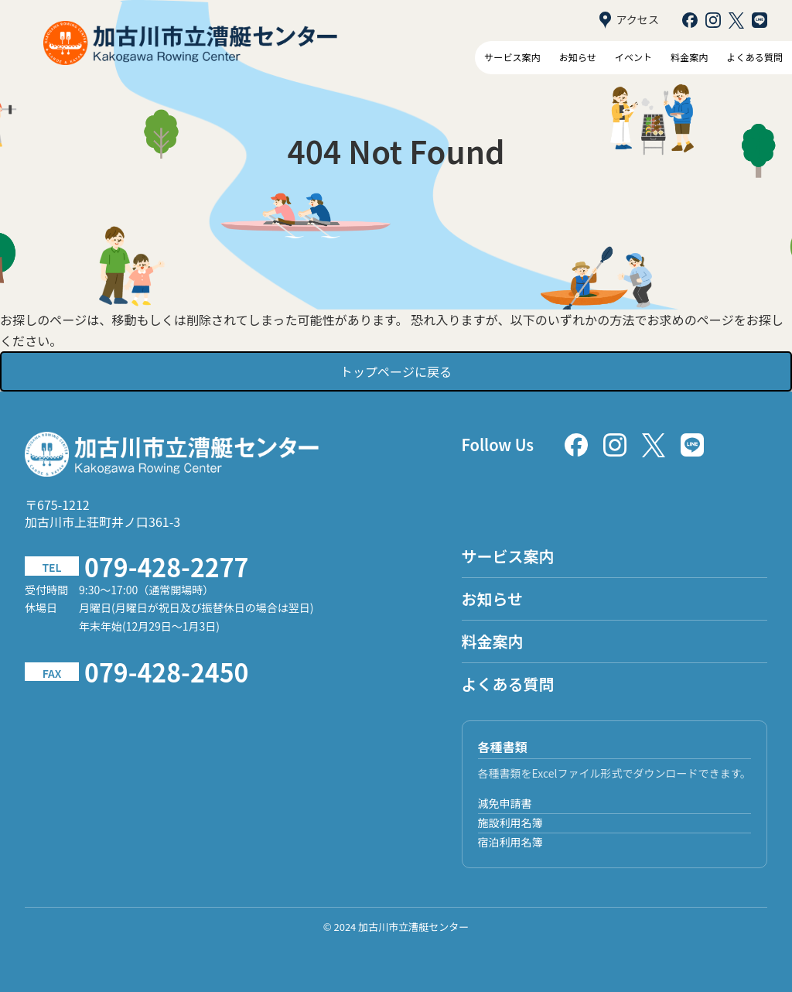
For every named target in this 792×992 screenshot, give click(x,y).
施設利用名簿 (510, 822)
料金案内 (689, 56)
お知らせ (577, 56)
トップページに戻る (396, 371)
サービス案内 (512, 56)
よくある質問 (755, 56)
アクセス (629, 20)
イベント (633, 56)
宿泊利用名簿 (510, 842)
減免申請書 (505, 803)
